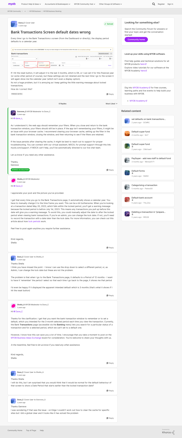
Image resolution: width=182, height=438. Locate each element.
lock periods (34, 221)
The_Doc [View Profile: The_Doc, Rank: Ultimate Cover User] (147, 203)
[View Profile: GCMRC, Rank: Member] (127, 121)
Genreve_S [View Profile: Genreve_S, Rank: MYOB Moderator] (21, 111)
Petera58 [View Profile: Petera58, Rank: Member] (149, 188)
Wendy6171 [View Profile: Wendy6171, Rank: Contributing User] (149, 162)
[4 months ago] (137, 135)
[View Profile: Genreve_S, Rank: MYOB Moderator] (13, 112)
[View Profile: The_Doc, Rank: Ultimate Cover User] (127, 199)
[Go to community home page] (12, 4)
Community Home (15, 430)
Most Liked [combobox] (112, 104)
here (142, 64)
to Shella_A (39, 257)
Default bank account (142, 197)
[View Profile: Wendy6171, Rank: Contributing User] (127, 160)
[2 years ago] (136, 122)
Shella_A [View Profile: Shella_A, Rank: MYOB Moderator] (21, 179)
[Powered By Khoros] (168, 432)
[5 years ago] (136, 202)
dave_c (18, 118)
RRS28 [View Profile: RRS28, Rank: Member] (146, 217)
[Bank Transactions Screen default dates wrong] (33, 114)
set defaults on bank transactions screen (148, 119)
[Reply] (110, 94)
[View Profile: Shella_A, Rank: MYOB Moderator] (13, 180)
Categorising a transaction (144, 185)
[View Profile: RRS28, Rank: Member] (127, 213)
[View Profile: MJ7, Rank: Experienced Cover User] (127, 133)
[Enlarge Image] (62, 58)
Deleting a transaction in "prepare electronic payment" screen (148, 212)
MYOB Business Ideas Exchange (26, 338)
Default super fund (141, 131)
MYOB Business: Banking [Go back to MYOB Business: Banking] (52, 11)
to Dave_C (46, 111)
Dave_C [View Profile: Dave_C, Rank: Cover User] (21, 23)
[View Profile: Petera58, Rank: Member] (127, 187)
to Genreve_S (40, 400)
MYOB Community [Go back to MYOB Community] (14, 11)
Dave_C (19, 186)
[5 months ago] (137, 188)
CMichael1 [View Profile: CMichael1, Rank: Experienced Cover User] (147, 149)
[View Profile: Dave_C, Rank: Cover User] (14, 24)
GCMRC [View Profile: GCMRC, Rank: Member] (146, 122)
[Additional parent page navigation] (25, 11)
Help (42, 430)
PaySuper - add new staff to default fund (151, 158)
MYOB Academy (140, 87)
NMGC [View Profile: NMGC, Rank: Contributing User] (146, 176)
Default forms (138, 171)
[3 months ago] (137, 161)
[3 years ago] (136, 176)
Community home (136, 39)
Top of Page (31, 430)
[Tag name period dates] (17, 94)
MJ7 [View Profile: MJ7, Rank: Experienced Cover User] (146, 135)
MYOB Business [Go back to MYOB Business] (35, 11)
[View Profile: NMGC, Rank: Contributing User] (127, 172)
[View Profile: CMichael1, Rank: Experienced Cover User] (127, 146)
